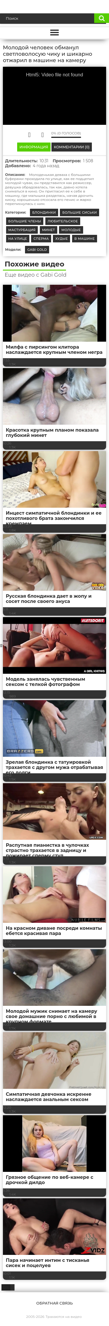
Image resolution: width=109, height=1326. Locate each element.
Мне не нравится (42, 134)
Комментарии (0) (72, 147)
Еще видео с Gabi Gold (36, 275)
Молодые (71, 230)
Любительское (63, 221)
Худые (61, 239)
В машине (84, 239)
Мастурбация (22, 230)
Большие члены (24, 221)
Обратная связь (54, 1303)
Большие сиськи (79, 212)
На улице (17, 239)
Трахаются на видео (64, 1316)
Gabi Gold (37, 250)
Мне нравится (29, 134)
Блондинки (44, 212)
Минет (48, 230)
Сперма (41, 239)
